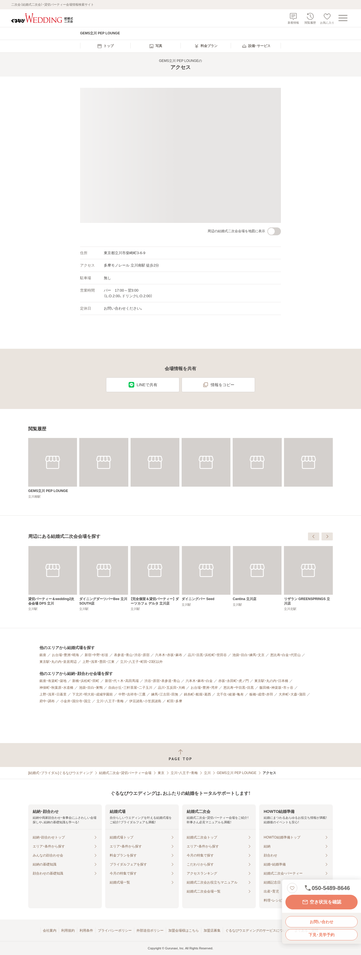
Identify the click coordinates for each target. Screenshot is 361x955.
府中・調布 (47, 701)
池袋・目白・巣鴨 (91, 688)
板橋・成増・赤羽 (261, 694)
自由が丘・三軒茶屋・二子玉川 (130, 688)
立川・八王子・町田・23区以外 (141, 662)
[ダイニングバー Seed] (308, 576)
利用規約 (68, 930)
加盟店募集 (212, 930)
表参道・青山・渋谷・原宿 (131, 655)
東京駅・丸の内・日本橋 (271, 681)
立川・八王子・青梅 (110, 701)
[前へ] (313, 536)
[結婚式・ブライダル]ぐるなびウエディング (60, 773)
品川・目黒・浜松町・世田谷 (207, 655)
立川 (207, 773)
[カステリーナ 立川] (52, 576)
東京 (161, 773)
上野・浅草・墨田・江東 (98, 662)
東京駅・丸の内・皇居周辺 (58, 662)
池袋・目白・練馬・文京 (248, 655)
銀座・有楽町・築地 (53, 681)
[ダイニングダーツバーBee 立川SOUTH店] (206, 578)
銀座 (42, 655)
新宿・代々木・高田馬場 (122, 681)
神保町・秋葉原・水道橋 (56, 688)
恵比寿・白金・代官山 (285, 655)
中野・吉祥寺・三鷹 (132, 694)
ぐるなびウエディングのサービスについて (257, 930)
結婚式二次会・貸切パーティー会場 (125, 773)
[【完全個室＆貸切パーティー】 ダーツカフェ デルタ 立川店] (257, 578)
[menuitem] (105, 46)
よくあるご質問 (306, 930)
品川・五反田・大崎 (171, 688)
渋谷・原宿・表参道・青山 (162, 681)
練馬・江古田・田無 (164, 694)
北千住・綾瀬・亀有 (230, 694)
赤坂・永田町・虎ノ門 (233, 681)
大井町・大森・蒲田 (292, 694)
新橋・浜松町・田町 (85, 681)
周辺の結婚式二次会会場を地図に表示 (244, 231)
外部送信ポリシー (150, 930)
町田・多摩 (174, 701)
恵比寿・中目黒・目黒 (238, 688)
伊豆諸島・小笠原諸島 (145, 701)
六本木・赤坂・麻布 (168, 655)
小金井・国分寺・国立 (75, 701)
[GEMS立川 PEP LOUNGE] (52, 468)
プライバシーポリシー (115, 930)
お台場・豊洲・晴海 (65, 655)
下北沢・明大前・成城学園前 (92, 694)
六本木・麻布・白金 (199, 681)
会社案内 (49, 930)
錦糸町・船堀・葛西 (197, 694)
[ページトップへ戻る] (180, 755)
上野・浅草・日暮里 (53, 694)
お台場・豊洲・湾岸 (204, 688)
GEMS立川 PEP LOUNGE (236, 773)
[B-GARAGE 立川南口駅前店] (103, 576)
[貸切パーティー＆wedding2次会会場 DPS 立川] (155, 578)
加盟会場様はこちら (183, 930)
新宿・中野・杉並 (96, 655)
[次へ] (327, 536)
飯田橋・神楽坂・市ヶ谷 (276, 688)
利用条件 (86, 930)
